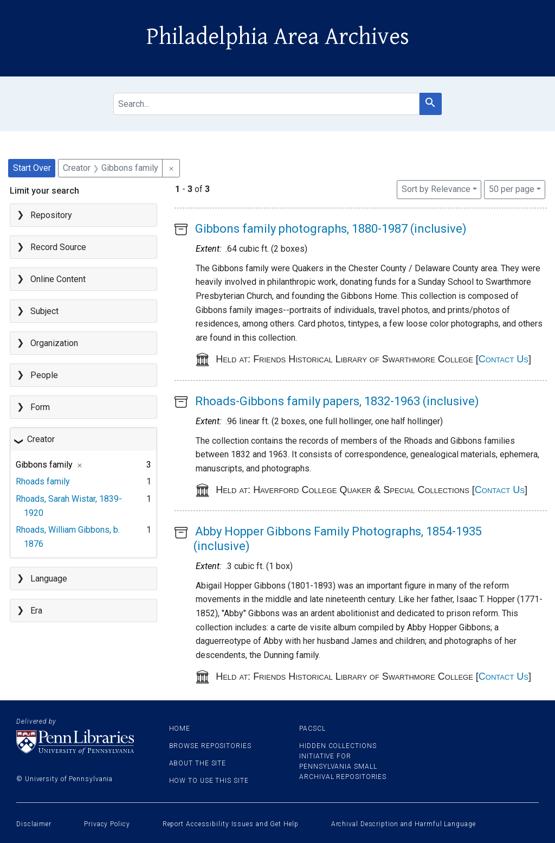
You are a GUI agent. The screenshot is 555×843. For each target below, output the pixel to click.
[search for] (266, 104)
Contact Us (503, 359)
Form (40, 407)
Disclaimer (33, 824)
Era (36, 610)
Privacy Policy (107, 824)
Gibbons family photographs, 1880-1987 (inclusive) (331, 228)
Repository (51, 215)
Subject (44, 311)
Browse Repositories (210, 746)
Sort (436, 189)
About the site (198, 763)
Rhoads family (43, 481)
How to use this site (209, 780)
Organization (54, 343)
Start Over (32, 168)
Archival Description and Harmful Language (403, 824)
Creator (41, 439)
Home (180, 728)
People (44, 375)
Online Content (58, 279)
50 (511, 188)
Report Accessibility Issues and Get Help (231, 824)
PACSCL (312, 728)
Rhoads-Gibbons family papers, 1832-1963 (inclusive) (337, 401)
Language (48, 578)
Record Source (58, 247)
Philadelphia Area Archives (277, 36)
